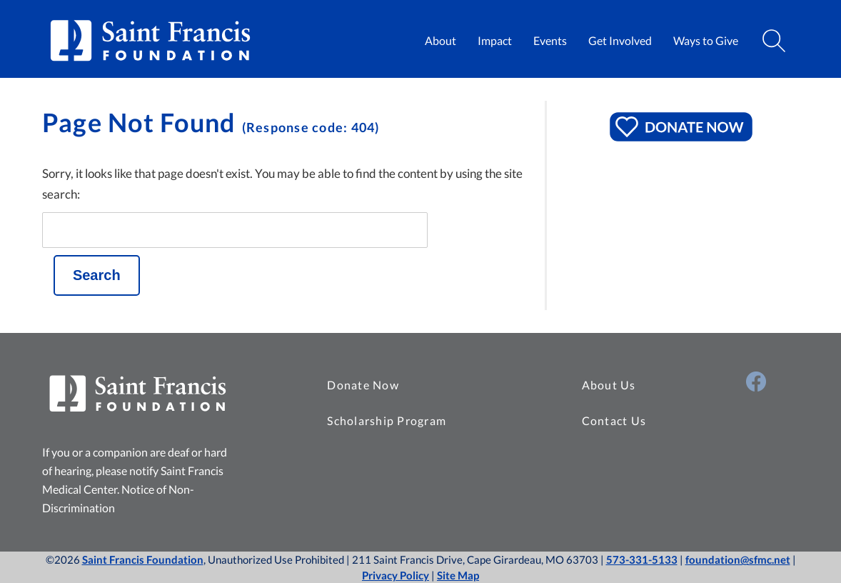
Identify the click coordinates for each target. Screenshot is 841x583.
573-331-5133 (642, 559)
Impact (495, 40)
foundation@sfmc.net (737, 559)
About (440, 40)
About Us (609, 385)
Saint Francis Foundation (142, 559)
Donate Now (363, 385)
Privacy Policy (395, 575)
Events (550, 40)
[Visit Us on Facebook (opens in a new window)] (756, 381)
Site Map (458, 575)
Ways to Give (705, 40)
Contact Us (614, 420)
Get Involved (620, 40)
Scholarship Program (386, 420)
